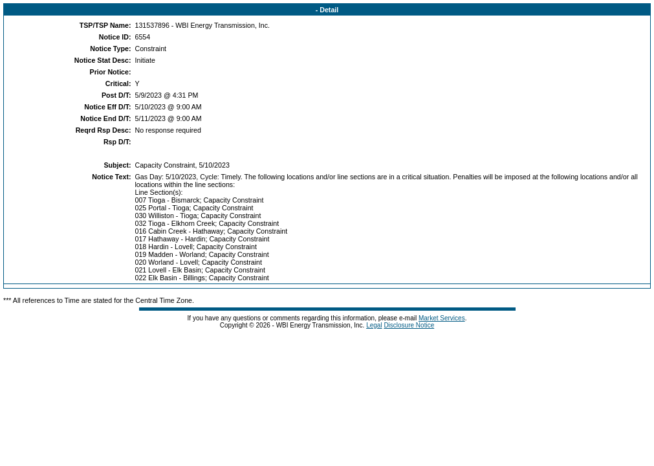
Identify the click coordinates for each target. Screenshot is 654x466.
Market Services (442, 318)
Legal (374, 325)
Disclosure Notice (409, 325)
